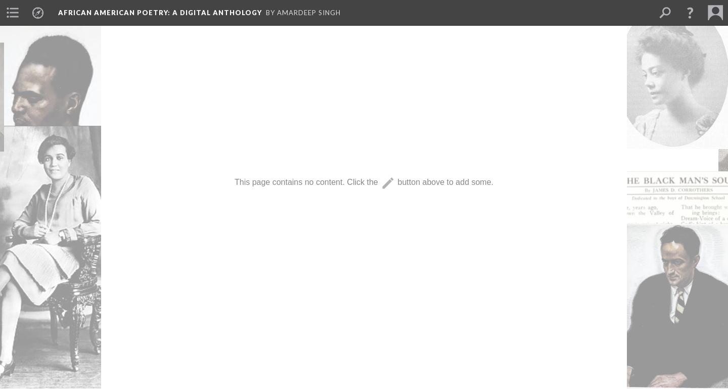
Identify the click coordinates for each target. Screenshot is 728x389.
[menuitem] (12, 12)
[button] (690, 12)
